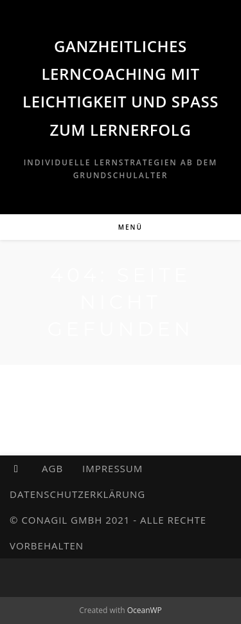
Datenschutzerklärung (77, 494)
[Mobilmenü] (120, 227)
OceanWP (144, 610)
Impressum (112, 468)
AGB (52, 468)
